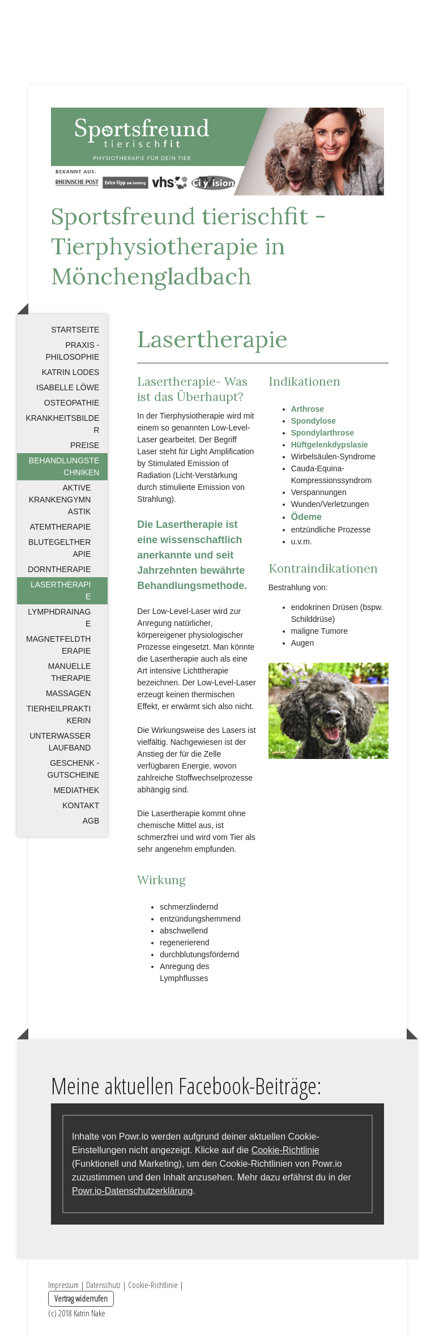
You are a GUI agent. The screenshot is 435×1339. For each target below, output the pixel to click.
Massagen (68, 693)
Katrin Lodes (71, 372)
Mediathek (77, 790)
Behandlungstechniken (64, 466)
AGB (91, 820)
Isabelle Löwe (67, 387)
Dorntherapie (59, 569)
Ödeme (306, 517)
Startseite (75, 329)
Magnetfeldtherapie (58, 644)
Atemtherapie (60, 526)
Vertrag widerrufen (81, 1298)
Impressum (63, 1284)
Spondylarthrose (322, 432)
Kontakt (80, 805)
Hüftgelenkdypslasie (329, 444)
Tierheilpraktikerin (59, 714)
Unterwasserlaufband (60, 741)
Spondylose (313, 420)
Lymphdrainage (59, 617)
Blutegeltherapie (59, 548)
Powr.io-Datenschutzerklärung (132, 1191)
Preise (84, 445)
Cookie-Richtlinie (285, 1150)
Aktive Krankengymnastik (60, 499)
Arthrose (307, 408)
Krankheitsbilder (62, 423)
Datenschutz (103, 1284)
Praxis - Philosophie (72, 350)
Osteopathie (72, 402)
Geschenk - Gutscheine (74, 768)
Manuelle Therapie (69, 672)
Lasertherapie (61, 590)
